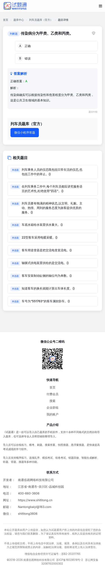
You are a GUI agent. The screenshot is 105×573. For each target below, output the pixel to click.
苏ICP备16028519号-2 (69, 559)
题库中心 (18, 19)
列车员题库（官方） (41, 19)
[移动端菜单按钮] (100, 6)
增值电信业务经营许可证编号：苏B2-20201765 (53, 553)
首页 (5, 19)
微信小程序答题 (24, 132)
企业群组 (52, 407)
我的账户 (52, 414)
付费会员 (52, 394)
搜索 (52, 401)
